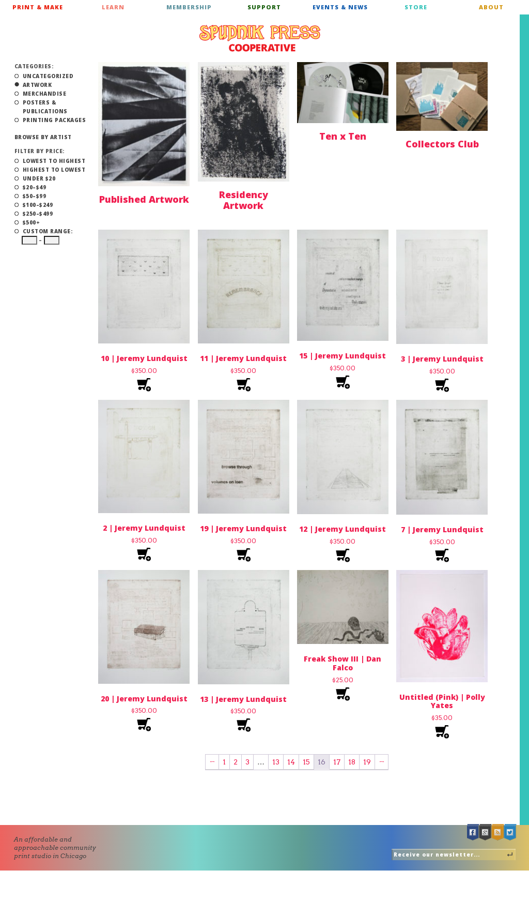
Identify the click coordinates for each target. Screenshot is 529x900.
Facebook (473, 832)
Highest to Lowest (54, 169)
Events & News (340, 7)
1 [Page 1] (224, 762)
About (491, 7)
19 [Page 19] (367, 762)
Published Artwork (144, 199)
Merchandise (45, 93)
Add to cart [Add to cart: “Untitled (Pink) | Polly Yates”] (442, 732)
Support (264, 7)
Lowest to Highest (54, 160)
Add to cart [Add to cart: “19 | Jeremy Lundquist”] (244, 555)
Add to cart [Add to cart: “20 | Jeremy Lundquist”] (144, 725)
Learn (113, 7)
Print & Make (37, 7)
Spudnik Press (259, 38)
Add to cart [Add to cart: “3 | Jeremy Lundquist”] (442, 386)
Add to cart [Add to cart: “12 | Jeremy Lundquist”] (343, 556)
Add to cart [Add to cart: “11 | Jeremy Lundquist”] (244, 385)
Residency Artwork (243, 200)
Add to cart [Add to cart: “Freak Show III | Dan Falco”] (343, 694)
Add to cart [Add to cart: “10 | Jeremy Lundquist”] (144, 385)
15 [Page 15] (306, 762)
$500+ (31, 222)
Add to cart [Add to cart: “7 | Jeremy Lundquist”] (442, 556)
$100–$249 (38, 204)
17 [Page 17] (336, 762)
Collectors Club (442, 144)
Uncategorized (48, 76)
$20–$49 (34, 187)
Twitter (510, 832)
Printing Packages (54, 120)
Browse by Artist (43, 137)
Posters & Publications (45, 107)
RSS (498, 832)
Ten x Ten (342, 136)
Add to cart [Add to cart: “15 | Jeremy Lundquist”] (343, 382)
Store (415, 7)
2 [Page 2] (236, 762)
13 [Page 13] (275, 762)
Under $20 (39, 178)
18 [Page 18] (351, 762)
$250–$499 (38, 213)
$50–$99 (34, 196)
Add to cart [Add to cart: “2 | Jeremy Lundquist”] (144, 555)
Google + (485, 832)
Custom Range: (48, 231)
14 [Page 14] (291, 762)
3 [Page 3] (247, 762)
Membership (189, 7)
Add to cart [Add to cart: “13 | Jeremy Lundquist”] (244, 725)
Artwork (37, 84)
